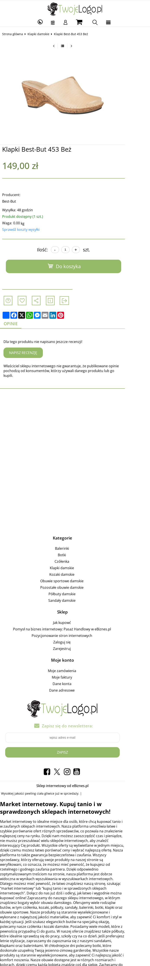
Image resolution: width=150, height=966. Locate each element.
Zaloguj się (74, 637)
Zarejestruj (74, 644)
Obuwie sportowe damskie (74, 576)
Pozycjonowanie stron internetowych (74, 631)
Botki (74, 550)
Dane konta (74, 679)
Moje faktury (74, 673)
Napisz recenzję (26, 353)
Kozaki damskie (74, 570)
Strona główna (15, 34)
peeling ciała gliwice (42, 789)
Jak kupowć (74, 618)
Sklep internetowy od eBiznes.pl (75, 781)
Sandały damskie (74, 596)
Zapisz (75, 747)
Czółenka (74, 557)
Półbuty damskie (74, 589)
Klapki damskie (41, 34)
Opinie (14, 324)
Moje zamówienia (74, 666)
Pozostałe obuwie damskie (74, 583)
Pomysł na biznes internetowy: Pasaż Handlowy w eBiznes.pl (74, 624)
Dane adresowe (74, 686)
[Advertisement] (75, 423)
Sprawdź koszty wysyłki (24, 229)
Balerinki (74, 544)
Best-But (12, 201)
